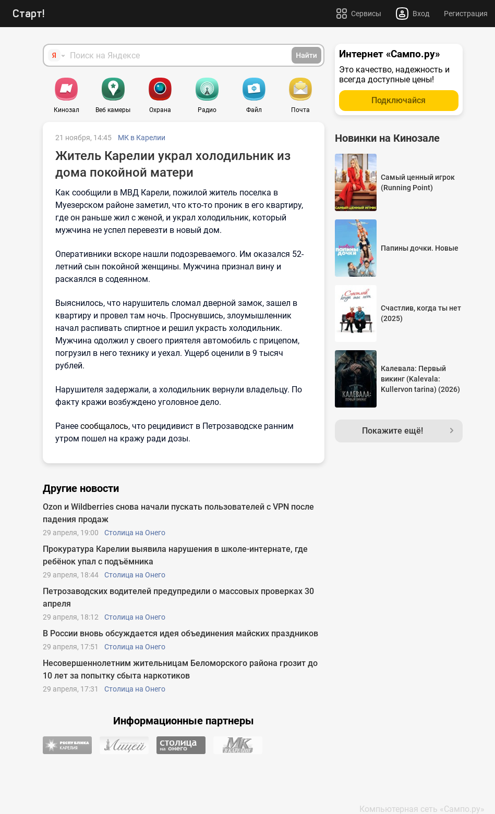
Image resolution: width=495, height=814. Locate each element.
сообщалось (104, 426)
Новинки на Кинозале (387, 138)
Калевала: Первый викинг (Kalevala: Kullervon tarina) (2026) (420, 378)
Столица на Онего (134, 532)
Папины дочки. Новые (419, 248)
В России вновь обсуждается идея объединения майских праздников (180, 633)
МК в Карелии (141, 137)
